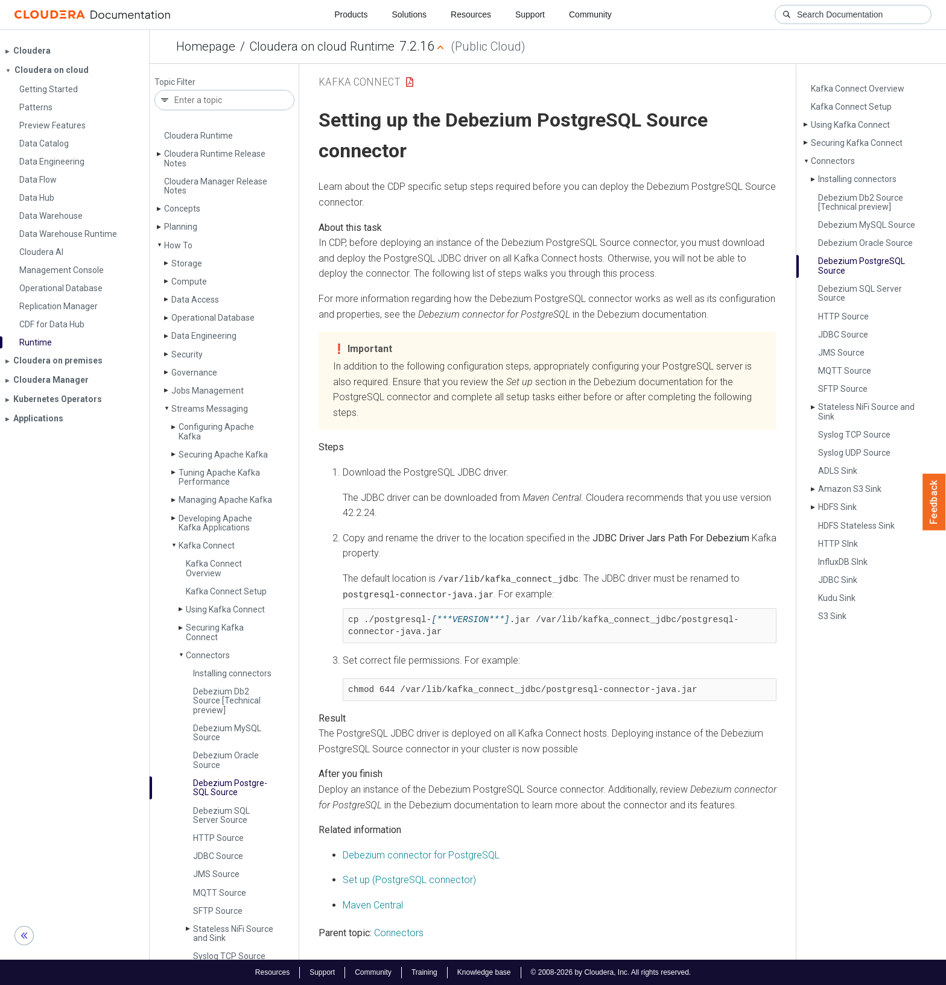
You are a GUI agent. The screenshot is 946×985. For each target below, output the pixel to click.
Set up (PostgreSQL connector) (409, 879)
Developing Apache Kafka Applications (215, 523)
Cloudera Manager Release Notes (215, 186)
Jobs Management (207, 390)
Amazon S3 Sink (849, 489)
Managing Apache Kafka (225, 500)
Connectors (208, 655)
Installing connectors (232, 673)
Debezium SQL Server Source (221, 815)
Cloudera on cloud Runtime (322, 46)
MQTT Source (219, 893)
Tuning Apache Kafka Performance (219, 477)
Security (187, 354)
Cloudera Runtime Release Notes (214, 158)
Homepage (205, 46)
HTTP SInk (838, 544)
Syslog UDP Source (854, 453)
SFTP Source (218, 911)
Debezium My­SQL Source (227, 732)
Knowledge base (484, 972)
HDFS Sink (837, 507)
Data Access (195, 299)
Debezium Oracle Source (226, 760)
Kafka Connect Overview (214, 568)
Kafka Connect (207, 545)
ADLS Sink (837, 471)
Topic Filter (174, 82)
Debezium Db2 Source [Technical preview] (227, 701)
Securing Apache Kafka (223, 454)
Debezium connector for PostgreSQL (421, 854)
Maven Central (373, 904)
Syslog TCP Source (229, 956)
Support (530, 14)
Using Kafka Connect (225, 609)
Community (590, 14)
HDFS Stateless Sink (856, 525)
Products (350, 14)
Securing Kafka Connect (215, 632)
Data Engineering (204, 336)
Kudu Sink (837, 598)
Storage (186, 263)
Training (424, 972)
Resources (471, 14)
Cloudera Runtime (198, 135)
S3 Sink (832, 616)
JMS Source (216, 874)
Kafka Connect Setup (226, 591)
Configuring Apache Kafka (216, 431)
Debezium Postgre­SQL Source (230, 787)
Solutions (409, 14)
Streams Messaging (209, 409)
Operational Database (213, 318)
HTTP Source (218, 838)
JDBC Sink (837, 580)
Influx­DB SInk (843, 562)
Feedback (934, 502)
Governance (194, 372)
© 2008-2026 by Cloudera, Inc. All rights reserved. (611, 972)
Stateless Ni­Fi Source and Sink (233, 933)
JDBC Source (218, 856)
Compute (189, 281)
